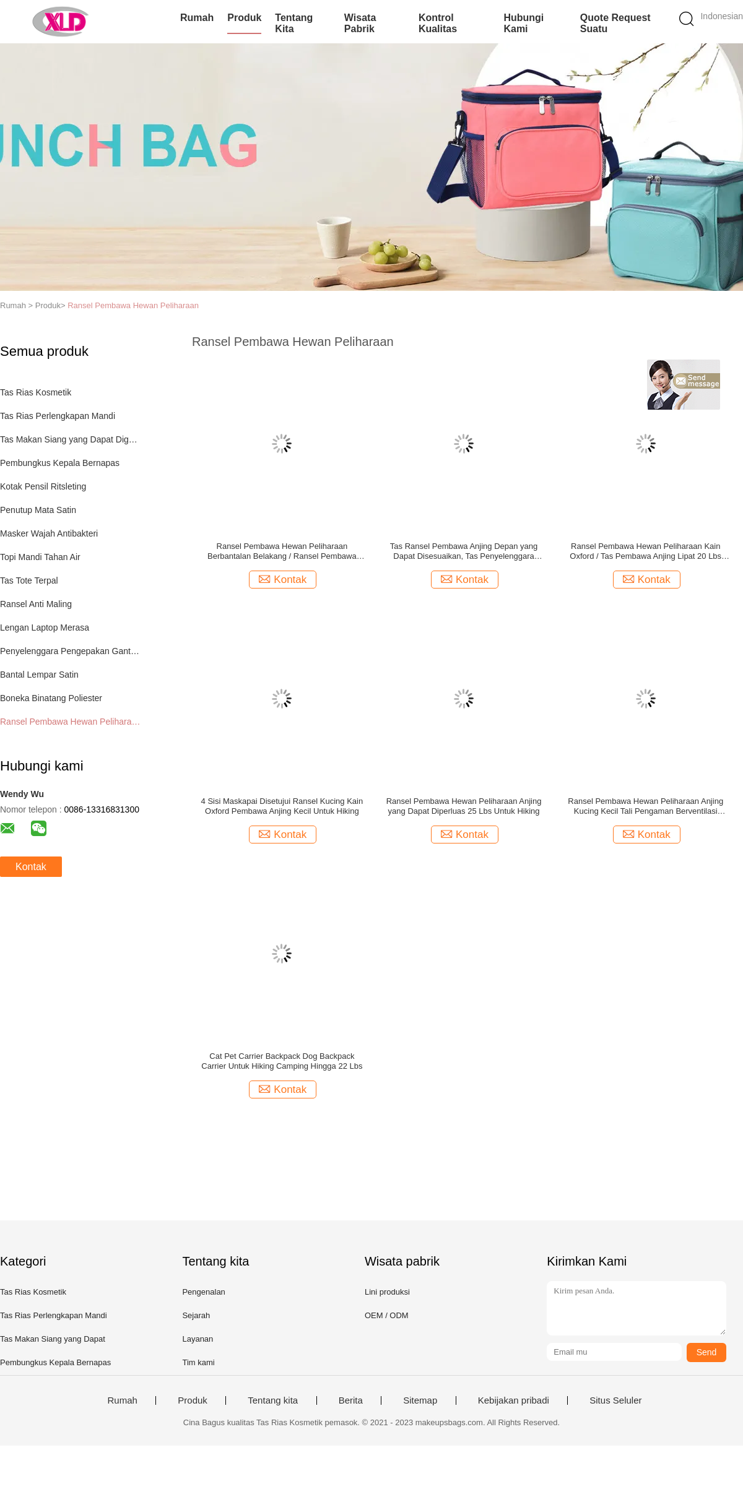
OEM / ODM (387, 1315)
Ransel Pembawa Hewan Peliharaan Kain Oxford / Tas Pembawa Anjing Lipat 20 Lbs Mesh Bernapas (645, 551)
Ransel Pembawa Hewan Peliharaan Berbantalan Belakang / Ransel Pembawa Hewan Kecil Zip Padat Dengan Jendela (282, 551)
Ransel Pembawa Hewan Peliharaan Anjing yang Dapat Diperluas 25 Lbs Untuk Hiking (464, 806)
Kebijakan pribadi (513, 1400)
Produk (244, 17)
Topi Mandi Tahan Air (40, 557)
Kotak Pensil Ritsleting (43, 486)
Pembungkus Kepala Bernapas (59, 463)
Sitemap (420, 1400)
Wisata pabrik (360, 23)
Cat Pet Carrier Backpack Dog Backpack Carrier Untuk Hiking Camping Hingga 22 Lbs (281, 1061)
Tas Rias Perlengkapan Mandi (57, 416)
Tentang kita (294, 23)
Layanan (197, 1339)
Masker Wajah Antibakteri (49, 533)
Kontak (30, 866)
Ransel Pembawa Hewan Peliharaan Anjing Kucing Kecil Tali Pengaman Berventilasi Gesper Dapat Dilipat (645, 806)
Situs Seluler (615, 1400)
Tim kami (198, 1362)
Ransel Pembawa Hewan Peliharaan (133, 305)
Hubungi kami (523, 23)
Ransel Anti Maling (36, 604)
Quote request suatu (615, 23)
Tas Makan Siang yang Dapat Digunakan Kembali (70, 439)
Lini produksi (387, 1291)
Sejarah (196, 1315)
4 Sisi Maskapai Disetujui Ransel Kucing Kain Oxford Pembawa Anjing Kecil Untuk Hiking (282, 806)
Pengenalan (203, 1291)
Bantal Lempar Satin (39, 674)
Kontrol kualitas (438, 23)
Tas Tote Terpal (29, 580)
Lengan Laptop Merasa (44, 627)
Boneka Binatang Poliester (51, 698)
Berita (351, 1400)
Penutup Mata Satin (38, 510)
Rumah (197, 17)
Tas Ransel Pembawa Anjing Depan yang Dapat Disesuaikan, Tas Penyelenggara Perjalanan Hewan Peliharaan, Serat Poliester (464, 551)
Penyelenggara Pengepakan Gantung (70, 651)
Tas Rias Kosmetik (35, 392)
